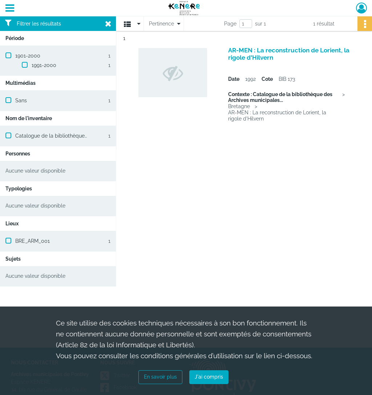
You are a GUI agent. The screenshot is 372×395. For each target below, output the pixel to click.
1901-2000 (27, 56)
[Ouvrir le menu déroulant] (9, 8)
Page (230, 24)
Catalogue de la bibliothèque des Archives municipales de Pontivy (94, 136)
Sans (21, 100)
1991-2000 (44, 65)
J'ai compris (209, 377)
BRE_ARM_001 (32, 241)
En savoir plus (160, 377)
